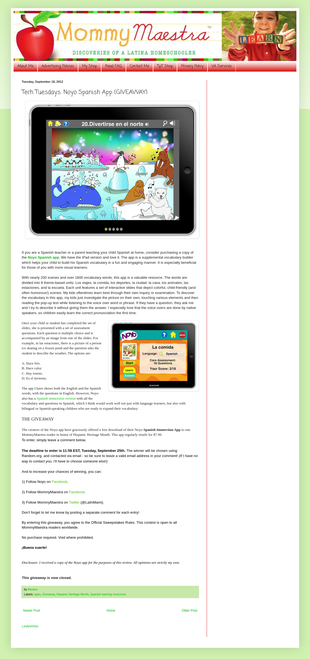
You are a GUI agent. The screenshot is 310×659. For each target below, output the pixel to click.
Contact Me (139, 66)
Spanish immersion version (56, 398)
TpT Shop (165, 66)
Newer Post (31, 610)
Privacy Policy (192, 66)
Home (111, 610)
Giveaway (48, 594)
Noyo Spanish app (43, 257)
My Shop (89, 66)
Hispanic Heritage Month (73, 594)
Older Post (189, 610)
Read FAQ (113, 66)
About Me (25, 66)
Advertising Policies (58, 66)
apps (37, 594)
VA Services (222, 66)
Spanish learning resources (108, 594)
